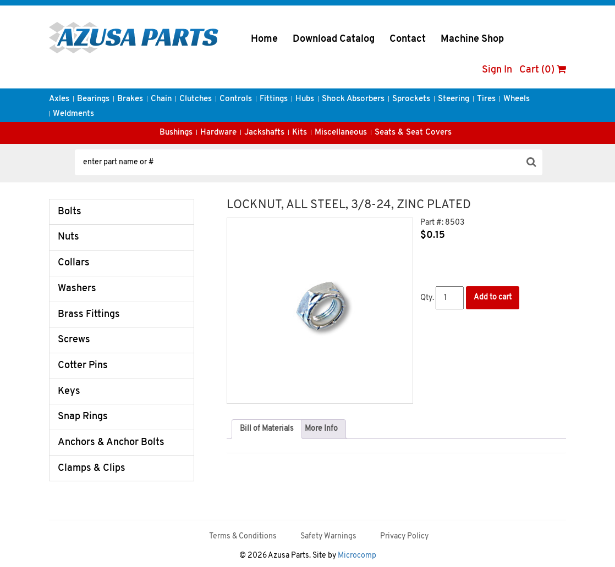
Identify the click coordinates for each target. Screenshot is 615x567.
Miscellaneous (341, 133)
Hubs (304, 99)
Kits (299, 133)
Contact (407, 39)
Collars (74, 263)
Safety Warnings (328, 536)
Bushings (176, 133)
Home (264, 39)
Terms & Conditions (243, 536)
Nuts (68, 237)
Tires (486, 99)
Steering (453, 99)
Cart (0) (542, 70)
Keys (69, 391)
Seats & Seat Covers (413, 133)
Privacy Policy (404, 536)
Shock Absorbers (353, 99)
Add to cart (493, 297)
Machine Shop (472, 39)
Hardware (218, 133)
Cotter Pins (83, 365)
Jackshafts (264, 133)
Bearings (93, 99)
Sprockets (411, 99)
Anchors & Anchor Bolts (111, 442)
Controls (235, 99)
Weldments (73, 114)
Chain (161, 99)
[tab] (267, 429)
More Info (321, 429)
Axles (59, 99)
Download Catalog (334, 39)
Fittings (274, 99)
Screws (74, 340)
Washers (77, 289)
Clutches (195, 99)
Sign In (497, 70)
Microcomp (357, 556)
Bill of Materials (267, 429)
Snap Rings (83, 417)
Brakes (130, 99)
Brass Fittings (89, 314)
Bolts (69, 212)
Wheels (516, 99)
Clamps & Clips (91, 468)
